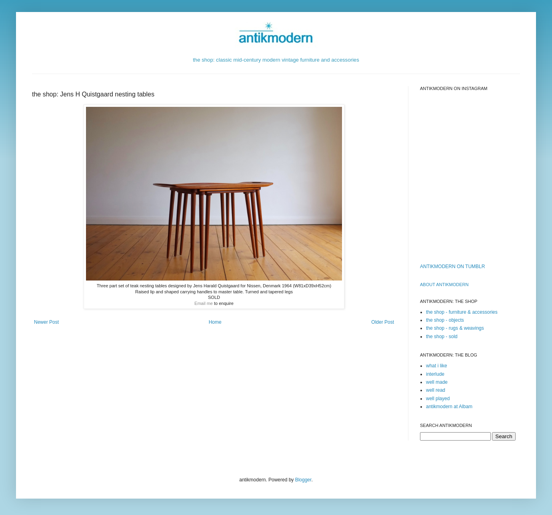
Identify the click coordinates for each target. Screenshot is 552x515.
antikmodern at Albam (449, 406)
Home (215, 322)
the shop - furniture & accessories (462, 312)
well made (437, 382)
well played (438, 398)
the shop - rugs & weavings (455, 328)
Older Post (382, 322)
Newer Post (46, 322)
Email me (203, 303)
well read (435, 390)
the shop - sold (442, 336)
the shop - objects (445, 320)
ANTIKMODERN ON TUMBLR (452, 266)
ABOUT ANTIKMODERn (444, 284)
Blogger (303, 480)
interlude (435, 374)
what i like (436, 366)
